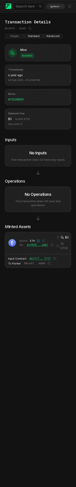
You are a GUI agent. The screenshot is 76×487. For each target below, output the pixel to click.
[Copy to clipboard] (29, 29)
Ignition (56, 6)
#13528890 (16, 99)
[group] (34, 36)
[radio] (14, 36)
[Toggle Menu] (69, 6)
